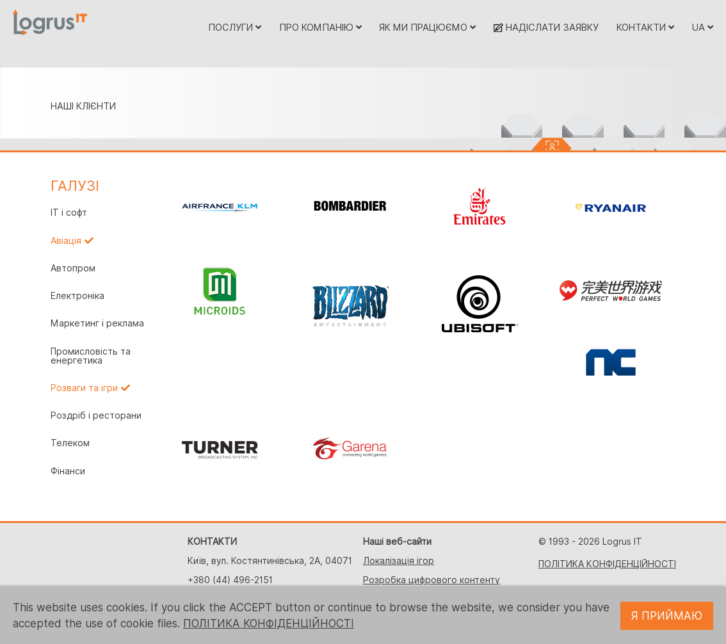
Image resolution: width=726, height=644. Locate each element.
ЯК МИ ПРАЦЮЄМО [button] (427, 27)
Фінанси (68, 471)
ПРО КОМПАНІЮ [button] (320, 27)
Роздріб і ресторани (96, 415)
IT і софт (69, 212)
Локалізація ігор (398, 561)
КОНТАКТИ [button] (645, 27)
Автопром (73, 268)
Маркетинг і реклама (97, 323)
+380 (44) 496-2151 (230, 580)
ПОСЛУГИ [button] (234, 27)
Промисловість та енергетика (91, 356)
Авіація (66, 241)
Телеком (70, 443)
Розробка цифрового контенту (431, 580)
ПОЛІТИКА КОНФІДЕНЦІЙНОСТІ (607, 564)
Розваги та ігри (84, 388)
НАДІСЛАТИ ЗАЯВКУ (546, 27)
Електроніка (77, 296)
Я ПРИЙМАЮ (666, 615)
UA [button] (702, 27)
